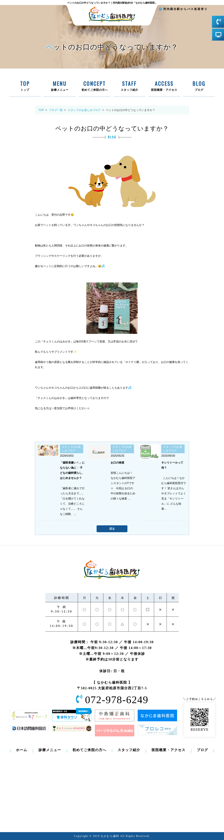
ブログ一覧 (56, 110)
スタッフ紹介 (129, 86)
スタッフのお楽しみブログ (84, 110)
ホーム (21, 750)
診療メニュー (59, 86)
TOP (41, 110)
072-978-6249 (116, 700)
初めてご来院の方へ (94, 86)
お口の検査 (117, 462)
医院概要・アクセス (164, 86)
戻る (112, 528)
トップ (25, 86)
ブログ (199, 86)
